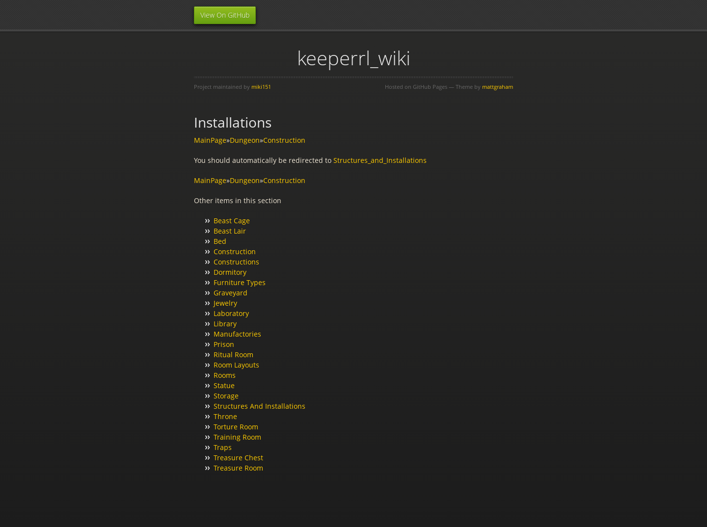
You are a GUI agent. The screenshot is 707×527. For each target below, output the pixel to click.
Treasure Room (238, 468)
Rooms (225, 375)
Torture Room (236, 426)
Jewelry (225, 303)
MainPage (210, 140)
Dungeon (245, 140)
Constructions (236, 261)
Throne (225, 416)
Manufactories (237, 334)
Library (225, 323)
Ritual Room (233, 354)
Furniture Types (240, 282)
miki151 (261, 86)
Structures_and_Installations (380, 160)
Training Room (237, 437)
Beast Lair (230, 231)
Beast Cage (232, 220)
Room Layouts (236, 364)
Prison (224, 344)
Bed (220, 241)
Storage (226, 395)
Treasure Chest (238, 457)
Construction (284, 140)
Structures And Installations (259, 406)
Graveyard (230, 292)
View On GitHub (224, 15)
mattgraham (497, 86)
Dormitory (230, 272)
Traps (223, 447)
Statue (224, 385)
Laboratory (231, 313)
